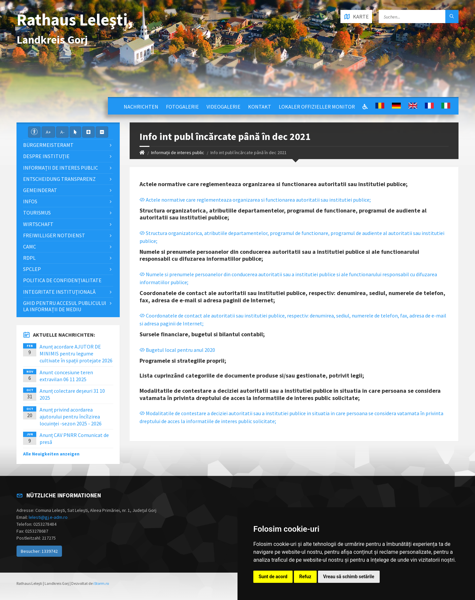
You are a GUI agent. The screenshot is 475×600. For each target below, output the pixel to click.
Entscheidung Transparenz (59, 179)
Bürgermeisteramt (48, 145)
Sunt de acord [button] (273, 576)
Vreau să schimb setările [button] (348, 576)
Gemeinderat (40, 190)
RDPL (29, 257)
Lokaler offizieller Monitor (317, 106)
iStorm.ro (101, 583)
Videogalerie (223, 106)
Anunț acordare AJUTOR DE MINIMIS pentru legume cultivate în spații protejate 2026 (76, 353)
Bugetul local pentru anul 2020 (177, 350)
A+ (48, 132)
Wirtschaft (38, 224)
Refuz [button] (305, 576)
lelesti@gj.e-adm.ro (48, 517)
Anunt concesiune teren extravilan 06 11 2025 (66, 376)
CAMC (29, 246)
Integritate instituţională (59, 291)
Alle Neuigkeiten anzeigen (51, 454)
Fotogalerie (182, 106)
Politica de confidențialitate (62, 280)
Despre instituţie (46, 156)
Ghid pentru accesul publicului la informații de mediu (64, 306)
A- (62, 132)
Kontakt (259, 106)
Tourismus (37, 212)
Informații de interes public (177, 152)
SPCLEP (32, 269)
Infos (30, 201)
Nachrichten (141, 106)
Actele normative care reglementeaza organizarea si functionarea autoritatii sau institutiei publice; (255, 199)
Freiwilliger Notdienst (54, 235)
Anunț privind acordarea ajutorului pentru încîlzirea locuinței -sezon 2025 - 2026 (71, 416)
